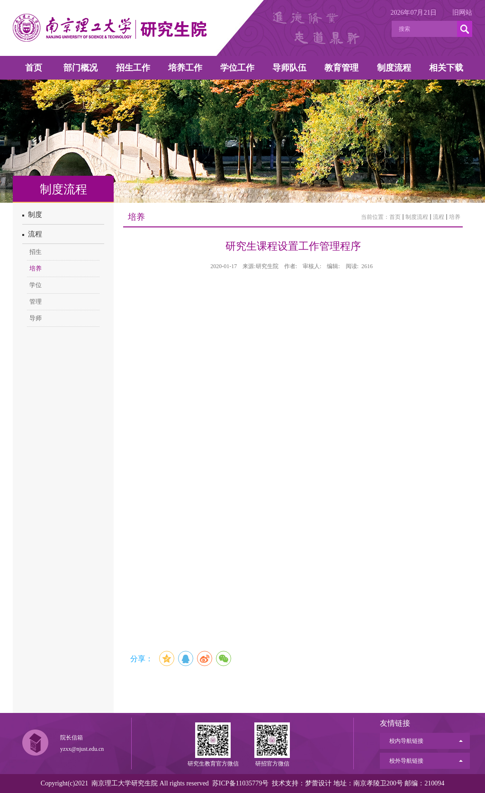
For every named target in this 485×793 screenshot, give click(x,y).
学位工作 (237, 67)
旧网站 (462, 12)
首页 (33, 67)
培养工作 (185, 67)
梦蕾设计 (318, 783)
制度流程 (394, 67)
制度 (32, 214)
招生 (35, 251)
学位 (35, 284)
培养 (35, 268)
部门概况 (80, 67)
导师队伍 (289, 67)
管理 (35, 301)
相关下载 (446, 67)
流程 (32, 234)
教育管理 (341, 67)
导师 (35, 318)
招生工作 (133, 67)
